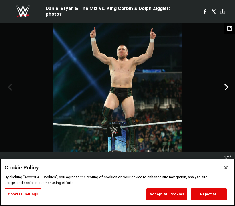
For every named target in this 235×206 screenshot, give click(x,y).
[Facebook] (204, 11)
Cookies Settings (23, 194)
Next (226, 87)
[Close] (226, 167)
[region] (117, 182)
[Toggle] (222, 11)
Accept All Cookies (167, 194)
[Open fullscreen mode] (229, 28)
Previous (9, 87)
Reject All (208, 194)
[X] (213, 11)
